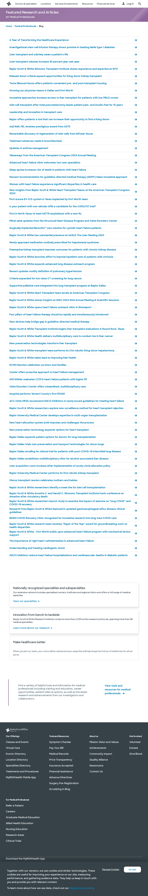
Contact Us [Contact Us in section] (96, 771)
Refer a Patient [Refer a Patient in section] (15, 805)
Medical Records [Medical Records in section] (59, 754)
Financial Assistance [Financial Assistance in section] (61, 771)
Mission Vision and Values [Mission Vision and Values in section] (104, 742)
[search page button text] (139, 3)
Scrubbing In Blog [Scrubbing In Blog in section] (59, 789)
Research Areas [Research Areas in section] (15, 835)
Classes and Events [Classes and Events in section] (17, 742)
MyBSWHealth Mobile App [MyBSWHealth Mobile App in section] (21, 777)
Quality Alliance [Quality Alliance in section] (99, 759)
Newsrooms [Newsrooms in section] (96, 765)
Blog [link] (41, 32)
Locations (46, 4)
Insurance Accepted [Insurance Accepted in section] (61, 765)
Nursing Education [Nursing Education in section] (17, 829)
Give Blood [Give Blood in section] (135, 754)
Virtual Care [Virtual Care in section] (13, 748)
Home (9, 32)
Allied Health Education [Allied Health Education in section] (19, 823)
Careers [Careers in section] (10, 811)
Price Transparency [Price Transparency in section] (60, 759)
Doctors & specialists (26, 4)
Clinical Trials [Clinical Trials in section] (13, 841)
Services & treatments (66, 4)
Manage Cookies (108, 865)
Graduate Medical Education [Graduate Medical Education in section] (23, 817)
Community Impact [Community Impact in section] (101, 754)
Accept (132, 865)
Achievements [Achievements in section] (98, 748)
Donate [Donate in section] (133, 748)
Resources (87, 4)
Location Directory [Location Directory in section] (17, 759)
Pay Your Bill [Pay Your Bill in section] (56, 748)
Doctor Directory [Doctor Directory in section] (16, 754)
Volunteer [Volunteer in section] (135, 742)
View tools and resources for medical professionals (118, 695)
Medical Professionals (25, 32)
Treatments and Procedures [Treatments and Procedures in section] (22, 771)
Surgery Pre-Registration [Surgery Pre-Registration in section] (64, 783)
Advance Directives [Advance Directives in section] (60, 777)
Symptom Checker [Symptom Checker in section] (60, 742)
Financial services (106, 4)
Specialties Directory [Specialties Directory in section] (18, 765)
